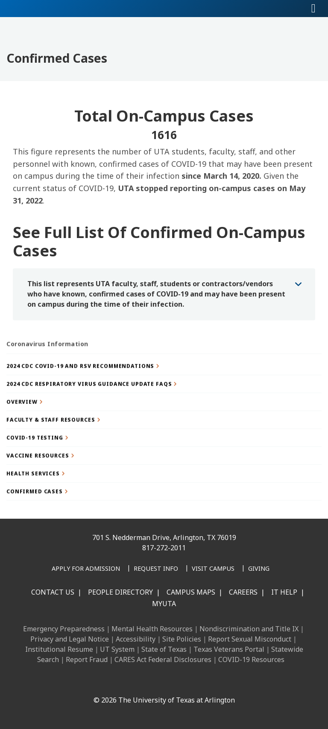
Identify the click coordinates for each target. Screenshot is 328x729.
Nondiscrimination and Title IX (249, 628)
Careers (243, 592)
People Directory (120, 592)
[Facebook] (96, 682)
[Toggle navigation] (313, 8)
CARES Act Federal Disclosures (162, 659)
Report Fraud (87, 659)
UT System (117, 649)
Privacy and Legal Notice (69, 639)
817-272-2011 (164, 547)
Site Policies (181, 639)
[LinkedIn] (114, 682)
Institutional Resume (59, 649)
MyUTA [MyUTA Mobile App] (164, 603)
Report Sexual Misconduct (249, 639)
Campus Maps (191, 592)
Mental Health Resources (152, 628)
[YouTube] (171, 682)
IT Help (284, 592)
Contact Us (52, 592)
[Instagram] (133, 682)
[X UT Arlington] (152, 682)
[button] (164, 387)
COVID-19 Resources (251, 659)
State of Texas (164, 649)
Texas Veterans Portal (228, 649)
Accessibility (135, 639)
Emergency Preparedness (64, 628)
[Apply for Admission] (86, 569)
